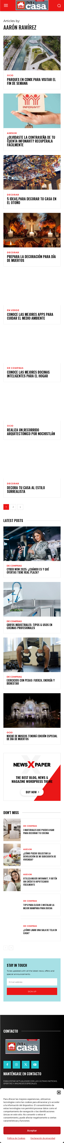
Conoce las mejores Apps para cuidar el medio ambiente (30, 316)
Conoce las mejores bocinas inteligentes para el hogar (28, 373)
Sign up (32, 991)
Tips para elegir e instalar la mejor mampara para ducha (38, 906)
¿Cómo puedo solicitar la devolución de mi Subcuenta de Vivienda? (39, 856)
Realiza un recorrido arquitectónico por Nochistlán (31, 431)
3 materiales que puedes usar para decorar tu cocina (38, 831)
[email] (32, 982)
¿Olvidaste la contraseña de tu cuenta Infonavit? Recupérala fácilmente (31, 141)
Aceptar (32, 1130)
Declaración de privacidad (43, 1138)
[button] (59, 1092)
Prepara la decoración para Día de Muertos (31, 258)
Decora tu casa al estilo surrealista (26, 489)
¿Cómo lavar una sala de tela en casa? (40, 931)
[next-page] (20, 507)
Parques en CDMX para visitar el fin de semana (31, 81)
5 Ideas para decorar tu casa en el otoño (31, 200)
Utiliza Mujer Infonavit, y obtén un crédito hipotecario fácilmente (40, 881)
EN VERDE (13, 310)
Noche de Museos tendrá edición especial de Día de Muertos (32, 737)
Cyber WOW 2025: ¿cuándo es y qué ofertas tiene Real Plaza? (28, 570)
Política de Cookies (16, 1138)
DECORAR (13, 195)
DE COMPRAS (15, 368)
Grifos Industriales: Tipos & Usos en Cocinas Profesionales (29, 626)
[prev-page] (5, 948)
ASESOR (12, 133)
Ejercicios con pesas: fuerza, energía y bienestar (31, 681)
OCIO (10, 75)
